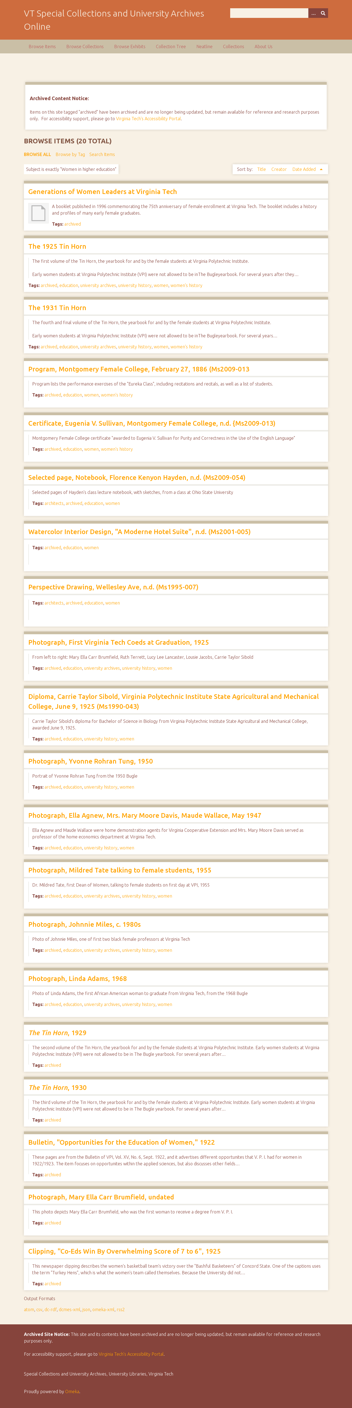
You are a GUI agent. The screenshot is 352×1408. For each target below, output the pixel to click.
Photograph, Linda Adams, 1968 (77, 978)
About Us (264, 46)
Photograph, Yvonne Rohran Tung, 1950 (90, 761)
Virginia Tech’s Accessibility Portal (131, 1354)
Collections (233, 46)
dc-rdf (51, 1309)
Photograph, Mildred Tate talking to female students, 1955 (119, 870)
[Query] (279, 13)
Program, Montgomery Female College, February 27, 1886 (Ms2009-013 (138, 369)
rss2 (121, 1309)
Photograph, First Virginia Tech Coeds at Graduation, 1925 (118, 642)
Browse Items (42, 46)
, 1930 (57, 1087)
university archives (98, 285)
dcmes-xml (69, 1309)
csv (39, 1309)
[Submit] (323, 13)
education (68, 285)
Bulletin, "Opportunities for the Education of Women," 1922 (121, 1142)
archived (72, 224)
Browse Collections (85, 46)
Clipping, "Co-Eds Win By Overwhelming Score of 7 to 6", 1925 (124, 1251)
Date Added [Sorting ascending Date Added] (304, 169)
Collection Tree (171, 46)
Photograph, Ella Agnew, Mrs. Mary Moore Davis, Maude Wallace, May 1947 (145, 815)
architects (54, 503)
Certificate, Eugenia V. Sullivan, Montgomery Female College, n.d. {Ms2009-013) (152, 423)
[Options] (313, 13)
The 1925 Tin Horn (57, 246)
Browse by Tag (70, 154)
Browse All (37, 154)
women (161, 285)
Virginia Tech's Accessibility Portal (148, 118)
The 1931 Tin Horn (57, 307)
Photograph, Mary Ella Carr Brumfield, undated (101, 1197)
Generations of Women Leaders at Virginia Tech (102, 191)
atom (29, 1309)
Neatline (204, 46)
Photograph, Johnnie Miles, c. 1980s (84, 924)
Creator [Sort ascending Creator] (279, 169)
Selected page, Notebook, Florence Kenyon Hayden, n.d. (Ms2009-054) (137, 477)
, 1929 (57, 1033)
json (86, 1309)
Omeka (72, 1391)
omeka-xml (103, 1309)
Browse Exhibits (129, 46)
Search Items (102, 154)
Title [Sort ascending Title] (262, 169)
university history (135, 285)
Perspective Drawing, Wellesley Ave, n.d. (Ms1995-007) (113, 587)
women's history (186, 285)
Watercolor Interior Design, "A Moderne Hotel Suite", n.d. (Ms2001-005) (139, 531)
